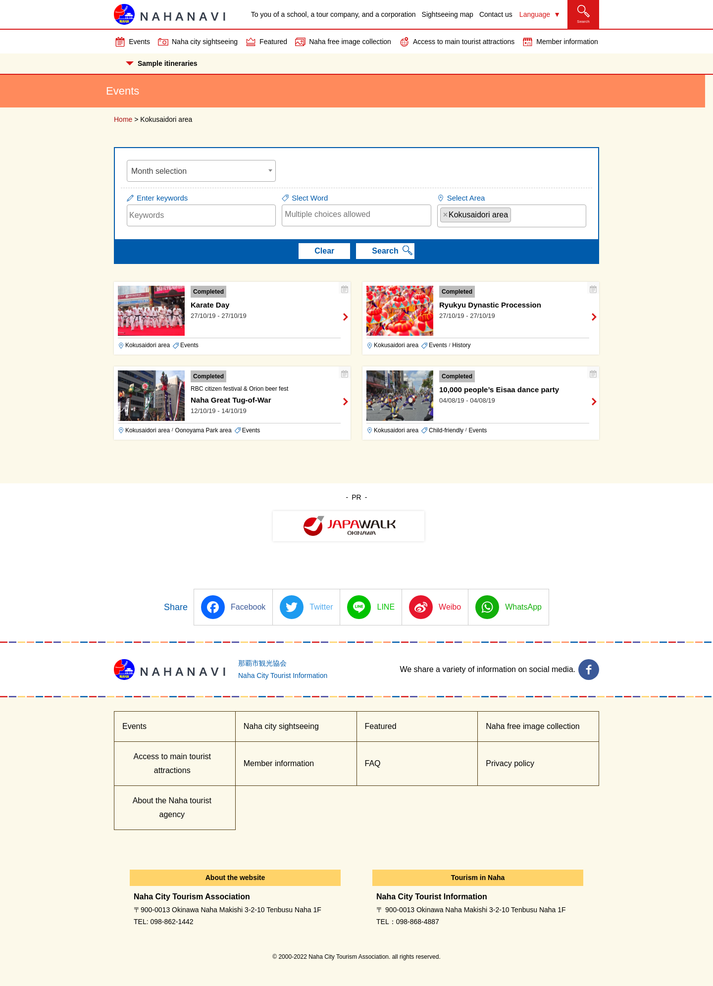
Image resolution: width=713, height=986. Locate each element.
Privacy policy (510, 763)
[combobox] (201, 171)
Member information (567, 42)
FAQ (373, 763)
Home (123, 119)
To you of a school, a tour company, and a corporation (333, 14)
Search (385, 251)
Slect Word (310, 198)
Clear (324, 251)
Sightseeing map (447, 14)
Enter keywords (162, 198)
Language (534, 14)
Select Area (466, 198)
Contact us (495, 14)
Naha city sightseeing (205, 42)
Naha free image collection (350, 42)
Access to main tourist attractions (463, 42)
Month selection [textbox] (159, 171)
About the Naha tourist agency (172, 807)
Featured (273, 42)
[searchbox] (356, 214)
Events (139, 42)
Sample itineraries (162, 63)
